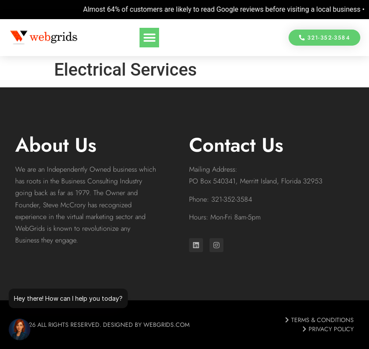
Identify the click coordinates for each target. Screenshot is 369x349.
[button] (149, 37)
